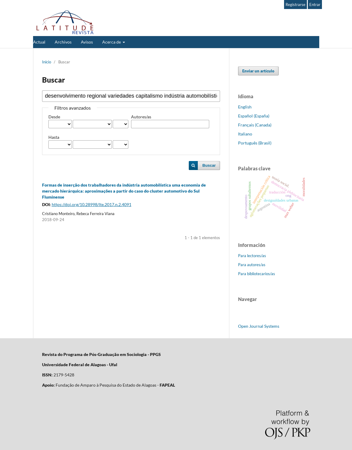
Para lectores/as (252, 255)
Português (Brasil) (254, 142)
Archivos (63, 41)
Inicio (46, 61)
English (245, 106)
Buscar (209, 165)
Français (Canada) (254, 124)
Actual (39, 41)
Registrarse (295, 4)
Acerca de (112, 41)
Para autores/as (251, 264)
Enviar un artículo (258, 70)
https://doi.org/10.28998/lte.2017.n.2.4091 (91, 204)
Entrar (314, 4)
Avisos (87, 41)
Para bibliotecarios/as (256, 273)
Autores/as (141, 116)
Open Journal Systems (258, 326)
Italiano (245, 133)
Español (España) (253, 115)
